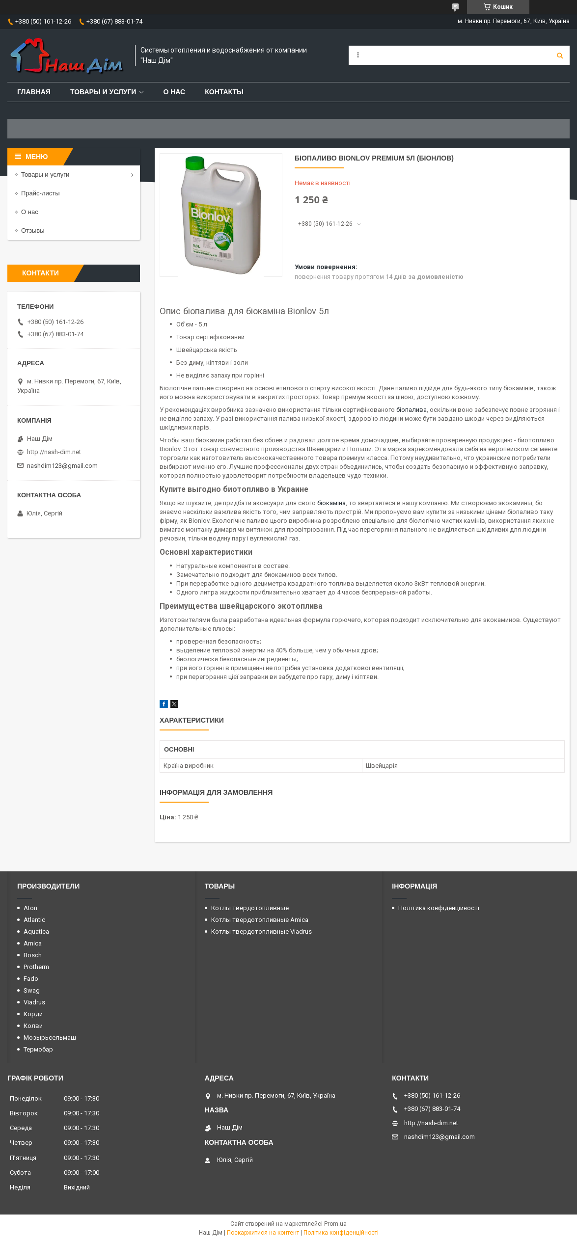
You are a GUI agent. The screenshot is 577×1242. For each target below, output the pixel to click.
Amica (33, 943)
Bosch (33, 955)
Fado (31, 978)
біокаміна (331, 503)
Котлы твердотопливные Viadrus (261, 931)
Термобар (38, 1049)
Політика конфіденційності (438, 908)
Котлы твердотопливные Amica (259, 919)
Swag (32, 990)
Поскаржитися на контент (263, 1232)
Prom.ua (335, 1223)
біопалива (411, 409)
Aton (30, 908)
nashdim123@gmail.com (62, 465)
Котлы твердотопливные (250, 908)
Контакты (224, 92)
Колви (33, 1025)
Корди (33, 1014)
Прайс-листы (40, 193)
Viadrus (34, 1002)
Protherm (36, 967)
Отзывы (33, 230)
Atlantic (34, 919)
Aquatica (36, 931)
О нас (174, 92)
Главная (34, 92)
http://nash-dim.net (54, 452)
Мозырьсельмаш (50, 1037)
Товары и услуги (103, 92)
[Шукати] (560, 55)
